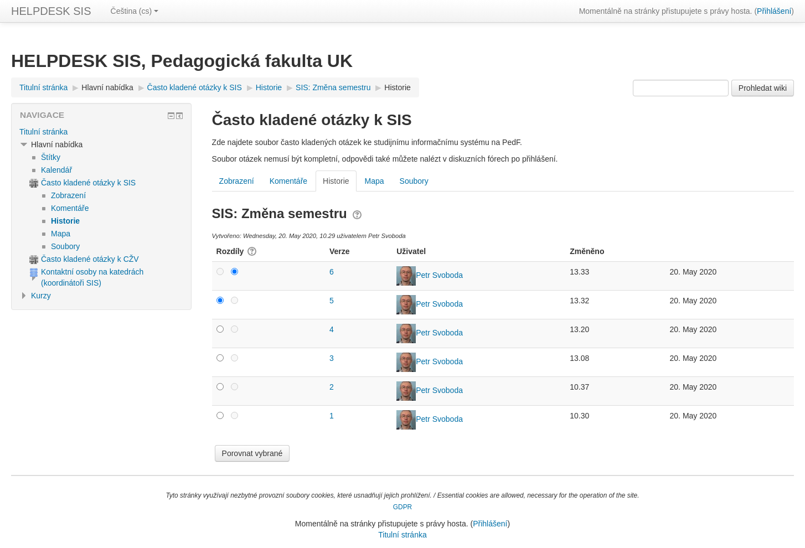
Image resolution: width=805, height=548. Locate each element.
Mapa (374, 181)
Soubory (414, 181)
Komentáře (288, 181)
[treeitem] (101, 131)
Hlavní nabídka (107, 87)
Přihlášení (774, 11)
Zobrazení (236, 181)
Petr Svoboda (439, 275)
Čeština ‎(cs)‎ (135, 11)
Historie (397, 87)
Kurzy (41, 295)
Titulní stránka (43, 131)
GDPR (402, 507)
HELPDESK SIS (51, 11)
